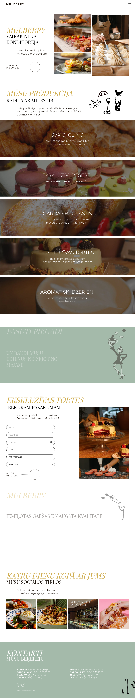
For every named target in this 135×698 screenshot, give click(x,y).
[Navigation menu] (129, 4)
